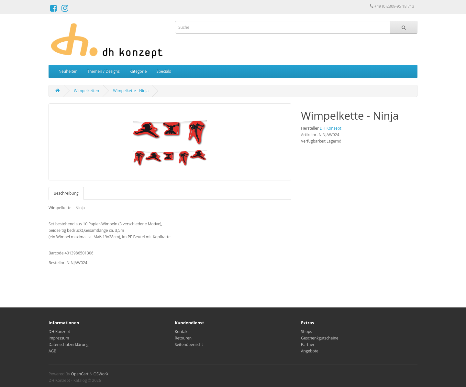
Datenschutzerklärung (69, 344)
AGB (52, 351)
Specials (163, 71)
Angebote (309, 351)
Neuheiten (68, 71)
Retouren (183, 338)
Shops (306, 331)
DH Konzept (330, 128)
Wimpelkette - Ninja (131, 90)
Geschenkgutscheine (319, 338)
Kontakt (182, 331)
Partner (308, 344)
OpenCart (79, 374)
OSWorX (101, 374)
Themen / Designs (103, 71)
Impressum (59, 338)
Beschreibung (66, 193)
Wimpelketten (86, 90)
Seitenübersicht (189, 344)
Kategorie (138, 71)
